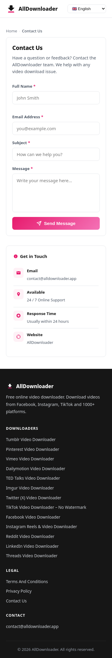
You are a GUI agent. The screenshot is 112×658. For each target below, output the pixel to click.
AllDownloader (40, 342)
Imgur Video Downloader (30, 488)
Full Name (24, 86)
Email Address (27, 116)
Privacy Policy (19, 591)
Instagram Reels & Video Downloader (41, 526)
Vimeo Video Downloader (30, 459)
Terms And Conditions (27, 581)
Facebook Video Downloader (33, 517)
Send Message (56, 223)
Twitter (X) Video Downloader (33, 497)
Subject (21, 142)
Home (11, 31)
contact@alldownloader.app (51, 278)
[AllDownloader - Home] (32, 9)
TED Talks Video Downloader (33, 478)
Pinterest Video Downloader (32, 449)
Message (22, 168)
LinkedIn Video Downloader (32, 546)
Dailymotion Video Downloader (35, 468)
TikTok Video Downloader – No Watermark (46, 507)
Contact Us (16, 601)
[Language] (86, 8)
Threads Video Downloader (31, 555)
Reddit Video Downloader (30, 536)
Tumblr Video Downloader (31, 439)
